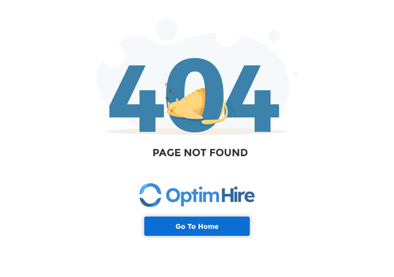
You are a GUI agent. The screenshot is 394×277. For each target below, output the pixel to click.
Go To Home (197, 226)
